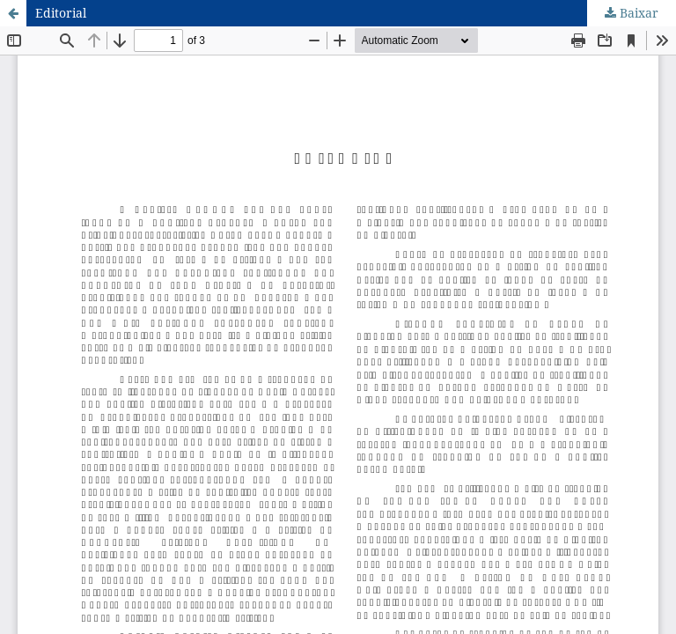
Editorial (60, 12)
